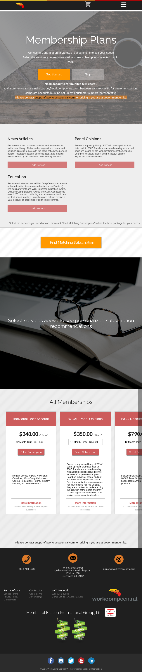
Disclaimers (10, 599)
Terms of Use (12, 590)
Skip (88, 74)
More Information (31, 502)
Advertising (35, 596)
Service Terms (11, 593)
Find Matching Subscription (72, 242)
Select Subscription (31, 452)
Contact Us (36, 590)
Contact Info (35, 593)
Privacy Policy (11, 596)
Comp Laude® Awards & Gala (67, 596)
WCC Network (60, 590)
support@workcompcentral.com (55, 97)
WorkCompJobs (60, 593)
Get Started (54, 74)
